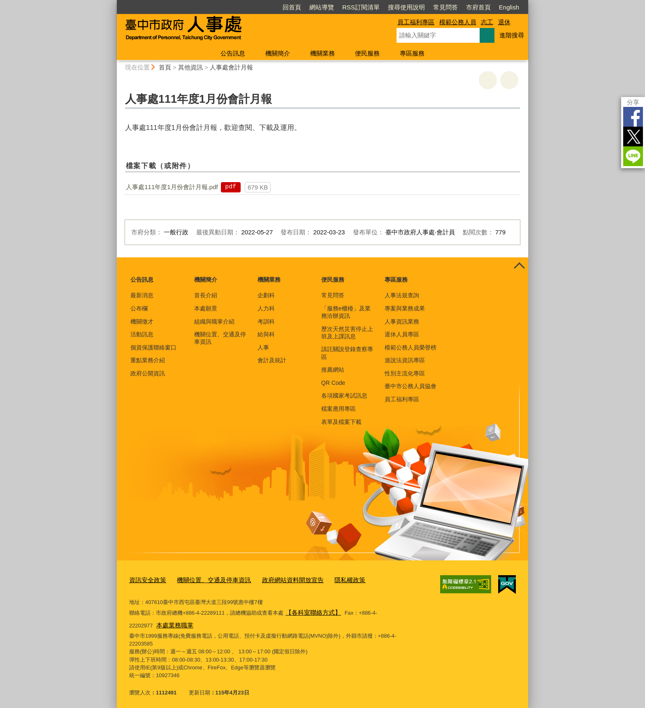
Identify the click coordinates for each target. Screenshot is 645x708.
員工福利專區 (415, 22)
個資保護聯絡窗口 (153, 347)
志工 (487, 22)
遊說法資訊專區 (405, 360)
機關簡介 (277, 53)
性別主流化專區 (405, 373)
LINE (633, 156)
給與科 (266, 334)
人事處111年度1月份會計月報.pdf (172, 186)
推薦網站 (332, 369)
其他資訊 (190, 67)
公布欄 (139, 308)
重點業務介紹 (147, 360)
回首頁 (292, 7)
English (509, 7)
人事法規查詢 (402, 295)
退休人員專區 (402, 334)
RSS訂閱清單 (361, 7)
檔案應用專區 (338, 408)
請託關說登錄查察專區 (347, 353)
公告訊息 (232, 53)
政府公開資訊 (147, 373)
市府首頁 (478, 7)
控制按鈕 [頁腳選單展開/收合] (519, 266)
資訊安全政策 (145, 579)
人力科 (266, 308)
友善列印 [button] (488, 80)
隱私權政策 (324, 579)
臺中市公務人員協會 (410, 386)
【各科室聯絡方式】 (309, 610)
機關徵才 (141, 321)
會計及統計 (272, 360)
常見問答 (445, 7)
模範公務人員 (457, 22)
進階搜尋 (511, 35)
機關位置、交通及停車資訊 (220, 338)
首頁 (165, 67)
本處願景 (205, 308)
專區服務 (412, 53)
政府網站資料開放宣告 (274, 579)
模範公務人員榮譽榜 (410, 347)
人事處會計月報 (231, 67)
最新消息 (141, 295)
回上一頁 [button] (509, 80)
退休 (504, 22)
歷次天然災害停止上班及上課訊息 (347, 333)
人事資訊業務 (402, 321)
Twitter (633, 136)
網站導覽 (321, 7)
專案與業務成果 (405, 308)
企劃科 (266, 295)
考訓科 (266, 321)
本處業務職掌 (147, 621)
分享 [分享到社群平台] (633, 102)
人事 (263, 347)
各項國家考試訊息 (344, 395)
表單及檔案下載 (341, 422)
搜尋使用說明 (406, 7)
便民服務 (367, 53)
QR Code (333, 382)
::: (113, 3)
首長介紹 (205, 295)
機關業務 (322, 53)
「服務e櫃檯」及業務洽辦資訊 (346, 312)
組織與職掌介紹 (214, 321)
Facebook (633, 117)
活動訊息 (141, 334)
